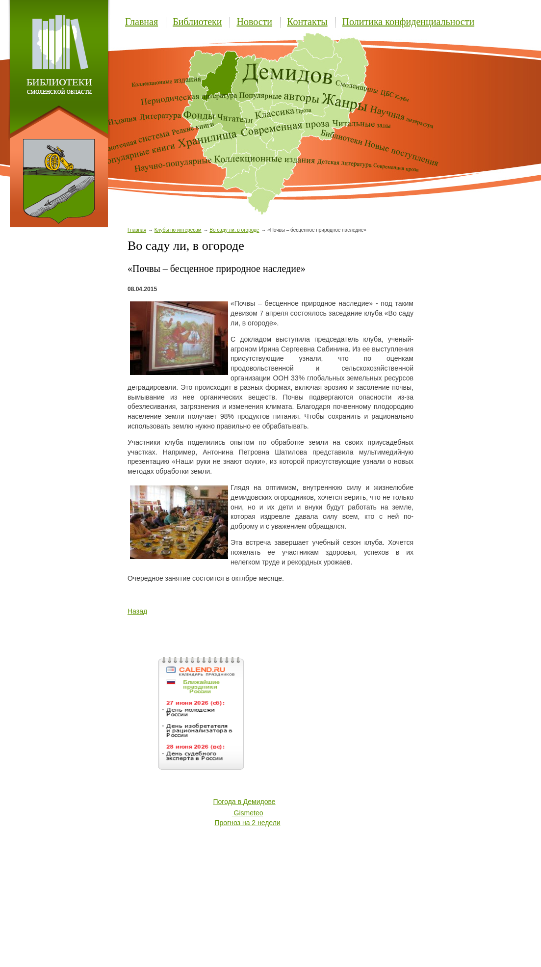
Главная (141, 21)
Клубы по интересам (178, 230)
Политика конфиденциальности (408, 21)
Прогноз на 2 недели (248, 823)
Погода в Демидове (244, 802)
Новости (254, 21)
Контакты (307, 21)
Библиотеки (197, 21)
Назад (137, 611)
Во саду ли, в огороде (234, 230)
